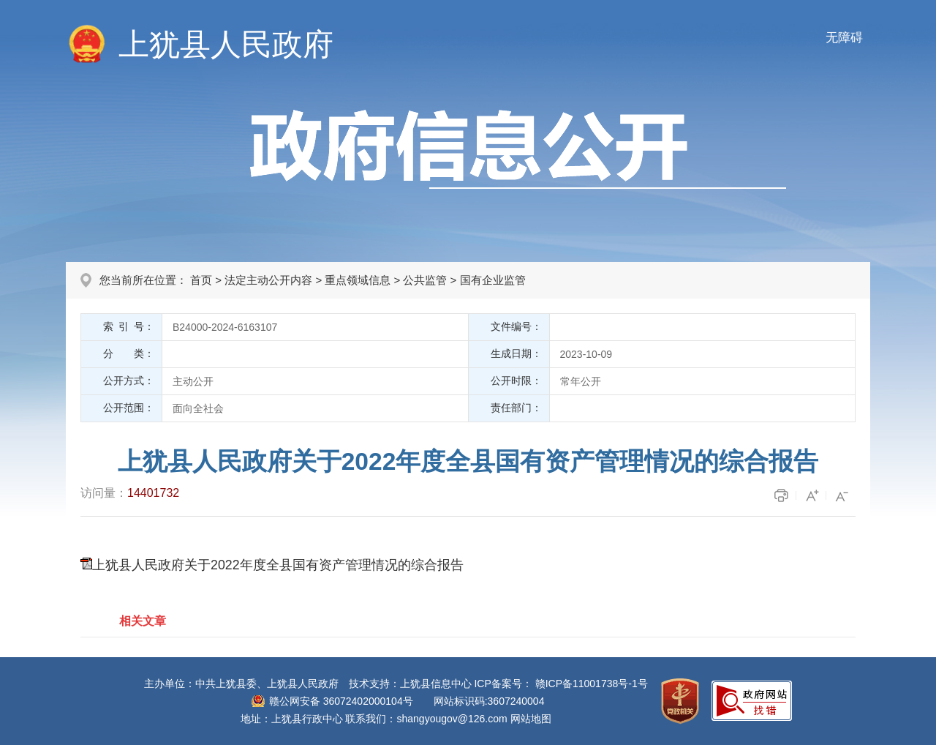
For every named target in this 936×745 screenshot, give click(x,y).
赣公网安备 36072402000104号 (341, 701)
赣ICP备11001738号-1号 (591, 683)
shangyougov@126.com (452, 719)
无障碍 (844, 38)
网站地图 (530, 719)
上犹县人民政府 (225, 44)
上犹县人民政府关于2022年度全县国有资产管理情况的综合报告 (278, 565)
